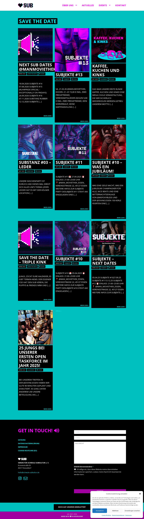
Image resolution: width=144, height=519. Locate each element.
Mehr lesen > (48, 116)
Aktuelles (88, 5)
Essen (42, 74)
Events (103, 5)
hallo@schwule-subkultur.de (28, 472)
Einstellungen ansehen (132, 511)
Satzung (22, 440)
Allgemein (103, 79)
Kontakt (120, 5)
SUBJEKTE (66, 79)
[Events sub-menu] (110, 5)
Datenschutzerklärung (118, 515)
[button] (140, 494)
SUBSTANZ (30, 171)
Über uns (67, 5)
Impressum (128, 515)
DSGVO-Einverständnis (83, 467)
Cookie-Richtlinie (106, 515)
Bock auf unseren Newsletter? (72, 507)
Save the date (37, 21)
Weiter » (59, 311)
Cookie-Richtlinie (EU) (27, 451)
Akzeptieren (100, 511)
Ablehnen (115, 511)
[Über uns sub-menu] (76, 5)
